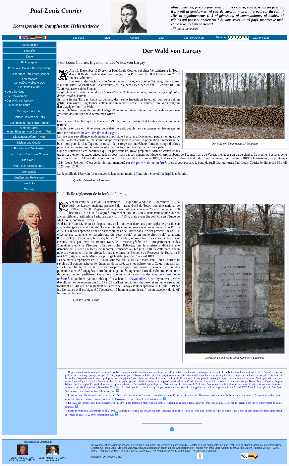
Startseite (78, 37)
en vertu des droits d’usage (99, 132)
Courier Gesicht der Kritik (29, 117)
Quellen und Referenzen (29, 177)
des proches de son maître (148, 162)
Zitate (29, 56)
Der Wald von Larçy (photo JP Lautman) (235, 143)
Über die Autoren (194, 37)
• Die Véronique (14, 91)
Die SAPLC (29, 160)
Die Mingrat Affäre (29, 136)
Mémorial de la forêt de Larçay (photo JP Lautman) (235, 357)
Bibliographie (29, 62)
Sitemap (29, 189)
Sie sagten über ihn (29, 111)
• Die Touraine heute (17, 105)
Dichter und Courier (29, 142)
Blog (107, 37)
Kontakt (134, 37)
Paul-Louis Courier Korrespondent (29, 68)
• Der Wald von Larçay (19, 100)
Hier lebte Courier (29, 87)
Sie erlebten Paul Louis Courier (29, 122)
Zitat (161, 37)
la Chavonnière (135, 278)
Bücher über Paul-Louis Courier (29, 74)
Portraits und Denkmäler (29, 148)
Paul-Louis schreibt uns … (29, 165)
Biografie (29, 50)
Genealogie (29, 171)
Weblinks (29, 183)
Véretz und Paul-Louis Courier (29, 154)
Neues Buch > (29, 44)
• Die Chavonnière (16, 96)
